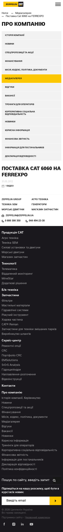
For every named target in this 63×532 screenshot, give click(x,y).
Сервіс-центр (11, 340)
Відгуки (7, 426)
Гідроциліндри (11, 370)
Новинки (7, 436)
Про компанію (12, 392)
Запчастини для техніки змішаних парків (29, 329)
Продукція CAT (13, 232)
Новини (7, 403)
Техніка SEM (9, 205)
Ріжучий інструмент (15, 315)
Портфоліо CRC (12, 355)
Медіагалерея (23, 13)
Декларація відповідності (18, 464)
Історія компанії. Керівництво (21, 398)
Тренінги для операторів (18, 445)
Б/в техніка (10, 290)
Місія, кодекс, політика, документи (25, 417)
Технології (9, 263)
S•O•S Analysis (11, 365)
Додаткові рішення (14, 283)
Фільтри (7, 301)
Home (5, 13)
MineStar (8, 278)
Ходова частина (12, 320)
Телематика (9, 269)
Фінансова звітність (15, 455)
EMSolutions (10, 360)
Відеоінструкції (12, 379)
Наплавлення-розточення (19, 374)
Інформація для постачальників (22, 459)
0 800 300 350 (12, 221)
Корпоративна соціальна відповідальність (29, 450)
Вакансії (7, 431)
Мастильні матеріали (16, 305)
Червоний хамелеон (37, 517)
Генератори (39, 205)
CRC (4, 351)
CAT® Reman (10, 324)
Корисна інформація (15, 440)
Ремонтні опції (11, 346)
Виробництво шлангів (16, 334)
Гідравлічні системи (15, 310)
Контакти (8, 386)
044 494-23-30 (37, 221)
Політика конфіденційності (19, 469)
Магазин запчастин (45, 210)
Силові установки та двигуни (21, 247)
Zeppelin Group (11, 200)
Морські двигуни (13, 210)
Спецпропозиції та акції (17, 407)
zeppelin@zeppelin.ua (20, 216)
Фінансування (11, 412)
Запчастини (10, 295)
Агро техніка (40, 200)
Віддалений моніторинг (17, 274)
